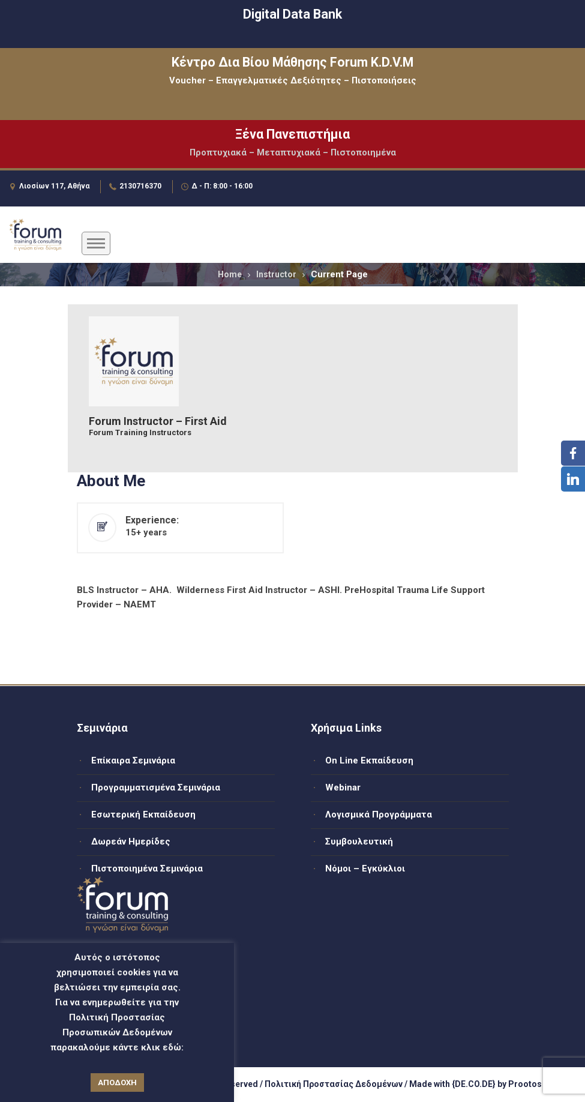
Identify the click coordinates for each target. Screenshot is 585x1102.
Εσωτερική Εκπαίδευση (143, 814)
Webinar (343, 787)
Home (230, 274)
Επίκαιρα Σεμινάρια (133, 760)
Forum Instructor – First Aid (158, 421)
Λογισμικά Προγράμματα (378, 814)
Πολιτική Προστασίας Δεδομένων (334, 1084)
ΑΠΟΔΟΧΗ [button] (117, 1082)
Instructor (276, 274)
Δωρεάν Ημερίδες (130, 841)
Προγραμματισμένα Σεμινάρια (155, 787)
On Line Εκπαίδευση (369, 760)
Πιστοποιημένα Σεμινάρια (147, 868)
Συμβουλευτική (359, 841)
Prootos (525, 1084)
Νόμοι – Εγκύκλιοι (365, 868)
